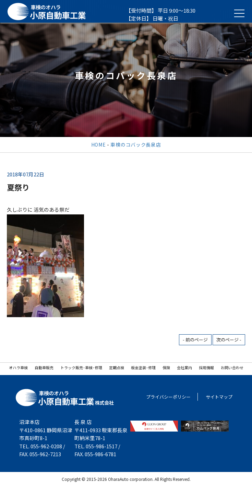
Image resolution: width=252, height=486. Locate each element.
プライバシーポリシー (168, 397)
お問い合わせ (232, 367)
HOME (98, 144)
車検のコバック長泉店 (135, 144)
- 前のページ (195, 339)
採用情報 (206, 367)
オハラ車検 (18, 367)
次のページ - (228, 339)
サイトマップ (219, 397)
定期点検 (116, 367)
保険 (166, 367)
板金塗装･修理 (143, 367)
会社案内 (184, 367)
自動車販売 (44, 367)
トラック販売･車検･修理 (81, 367)
